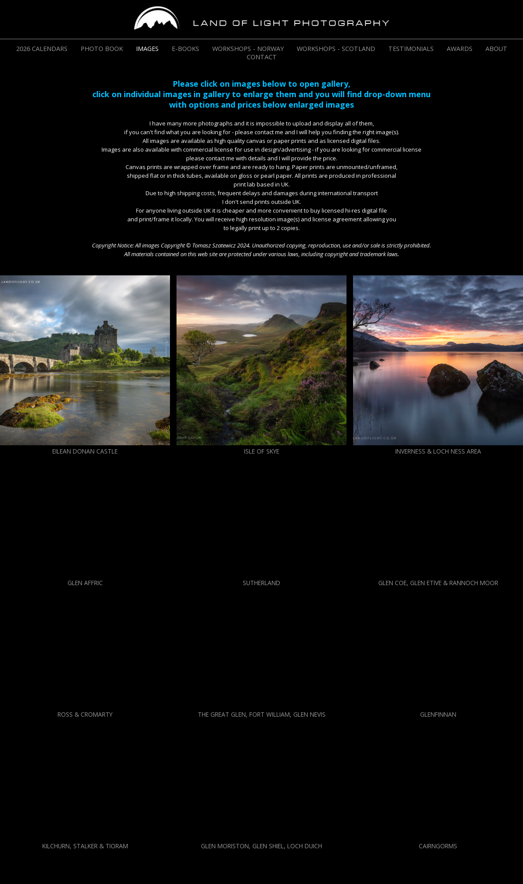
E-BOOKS (185, 48)
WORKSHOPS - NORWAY (248, 48)
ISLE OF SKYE (261, 451)
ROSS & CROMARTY (85, 714)
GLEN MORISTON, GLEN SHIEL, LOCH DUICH (261, 846)
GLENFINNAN (438, 714)
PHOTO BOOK (102, 48)
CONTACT (262, 57)
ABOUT (496, 48)
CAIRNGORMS (438, 846)
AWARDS (459, 48)
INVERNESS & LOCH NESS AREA (438, 451)
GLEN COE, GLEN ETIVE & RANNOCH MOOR (438, 583)
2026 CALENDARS (42, 48)
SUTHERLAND (261, 583)
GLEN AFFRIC (85, 583)
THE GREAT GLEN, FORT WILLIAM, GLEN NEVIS (262, 714)
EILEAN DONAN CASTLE (85, 451)
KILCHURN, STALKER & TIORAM (85, 846)
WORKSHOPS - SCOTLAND (336, 48)
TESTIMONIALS (411, 48)
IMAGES (147, 48)
